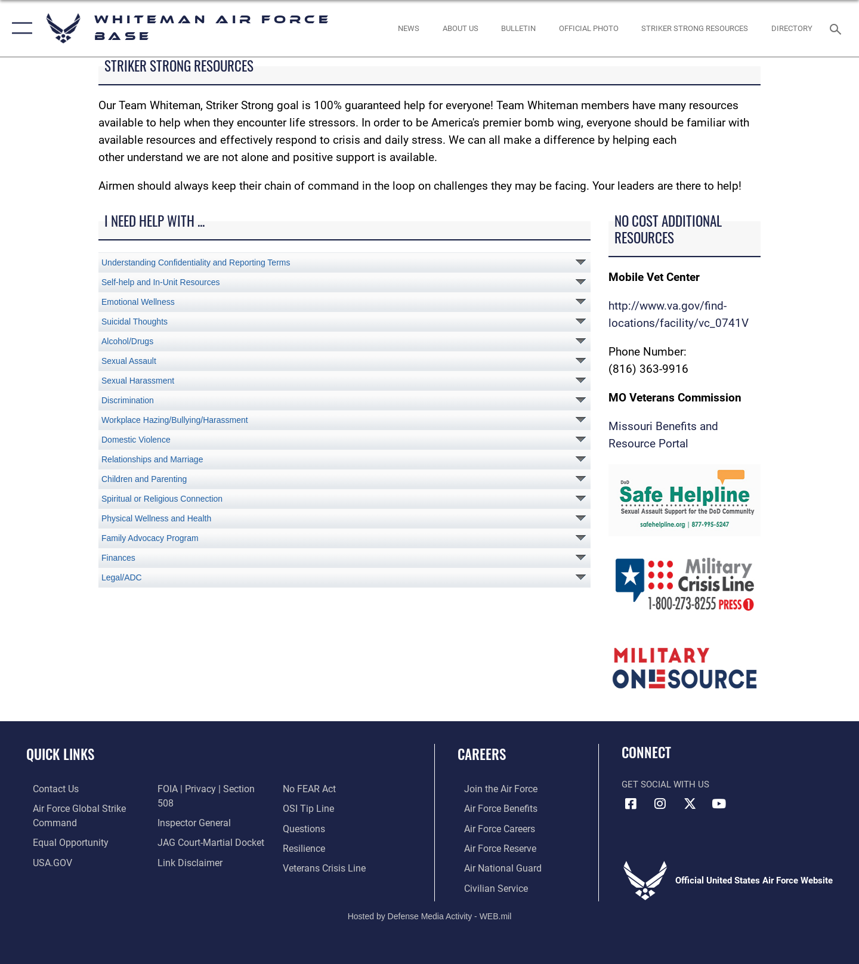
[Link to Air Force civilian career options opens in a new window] (488, 886)
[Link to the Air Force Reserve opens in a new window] (493, 847)
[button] (19, 28)
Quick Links (60, 754)
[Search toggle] (837, 28)
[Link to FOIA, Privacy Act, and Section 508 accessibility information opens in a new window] (210, 788)
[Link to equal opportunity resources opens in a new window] (61, 841)
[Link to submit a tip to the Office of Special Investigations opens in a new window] (308, 788)
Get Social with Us (665, 784)
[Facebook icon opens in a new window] (630, 803)
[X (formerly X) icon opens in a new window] (690, 803)
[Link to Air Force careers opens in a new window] (492, 827)
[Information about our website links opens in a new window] (187, 847)
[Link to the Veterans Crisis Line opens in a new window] (325, 847)
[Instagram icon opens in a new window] (660, 803)
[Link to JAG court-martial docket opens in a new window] (207, 827)
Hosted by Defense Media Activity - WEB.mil (430, 914)
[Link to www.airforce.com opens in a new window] (493, 788)
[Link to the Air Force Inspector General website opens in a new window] (191, 808)
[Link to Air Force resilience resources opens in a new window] (305, 827)
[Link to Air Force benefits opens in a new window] (493, 808)
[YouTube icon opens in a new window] (719, 803)
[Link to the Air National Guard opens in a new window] (494, 866)
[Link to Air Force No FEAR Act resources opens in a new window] (182, 866)
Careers (482, 754)
